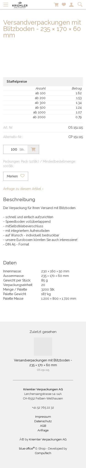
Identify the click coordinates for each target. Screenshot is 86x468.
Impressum (43, 416)
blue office (27, 448)
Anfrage (43, 430)
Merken (15, 176)
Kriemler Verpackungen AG (48, 439)
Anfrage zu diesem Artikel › (23, 189)
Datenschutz (43, 421)
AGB (43, 425)
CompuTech (43, 453)
